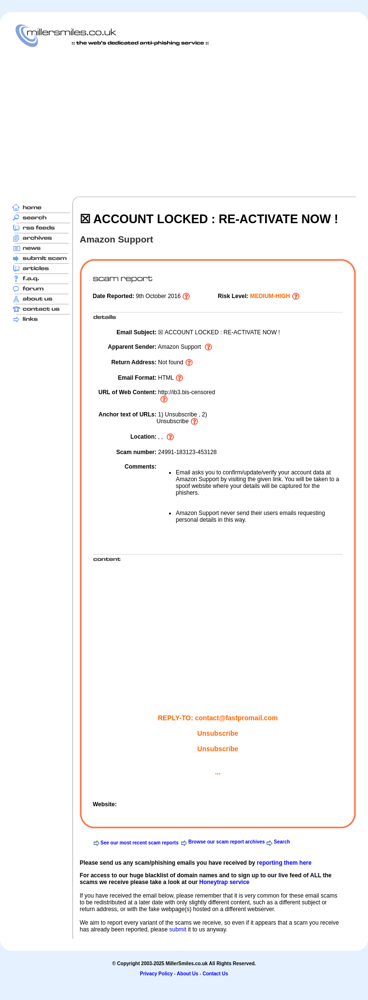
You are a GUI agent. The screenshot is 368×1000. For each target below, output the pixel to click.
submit (177, 929)
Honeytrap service (224, 882)
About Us (187, 973)
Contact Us (215, 973)
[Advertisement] (148, 121)
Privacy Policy (156, 973)
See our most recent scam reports (139, 842)
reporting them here (284, 862)
